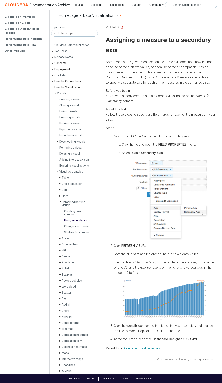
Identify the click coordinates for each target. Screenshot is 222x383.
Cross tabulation (72, 183)
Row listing (68, 262)
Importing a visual (70, 135)
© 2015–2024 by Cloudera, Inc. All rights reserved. (186, 359)
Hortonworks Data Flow (20, 44)
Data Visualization (98, 15)
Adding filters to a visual (74, 159)
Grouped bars (70, 244)
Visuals (61, 93)
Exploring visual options (74, 165)
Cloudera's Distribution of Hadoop (22, 30)
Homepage (68, 15)
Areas (65, 238)
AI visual (67, 371)
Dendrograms (70, 322)
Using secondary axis (77, 220)
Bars (65, 190)
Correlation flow (72, 340)
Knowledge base (144, 378)
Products (77, 4)
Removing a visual (70, 147)
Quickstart (61, 75)
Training (124, 378)
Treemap (67, 328)
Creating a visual (69, 99)
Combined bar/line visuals (73, 203)
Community (156, 4)
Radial (66, 304)
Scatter (66, 292)
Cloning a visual (69, 105)
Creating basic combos (73, 213)
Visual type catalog (71, 171)
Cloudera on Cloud (17, 22)
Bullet (65, 268)
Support (136, 4)
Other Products (15, 50)
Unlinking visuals (69, 117)
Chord (65, 310)
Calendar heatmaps (74, 346)
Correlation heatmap (75, 334)
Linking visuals (68, 111)
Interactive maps (72, 359)
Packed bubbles (72, 280)
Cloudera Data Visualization (71, 45)
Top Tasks (60, 51)
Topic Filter (58, 27)
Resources (117, 4)
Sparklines (68, 365)
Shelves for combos (76, 232)
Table (65, 177)
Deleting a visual (69, 153)
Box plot (67, 274)
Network (67, 316)
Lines (65, 196)
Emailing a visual (69, 123)
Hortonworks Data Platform (23, 38)
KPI (64, 250)
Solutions (96, 4)
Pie (64, 298)
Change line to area (76, 226)
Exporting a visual (70, 129)
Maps (65, 353)
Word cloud (69, 286)
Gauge (66, 256)
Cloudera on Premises (20, 16)
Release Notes (63, 57)
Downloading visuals (72, 141)
